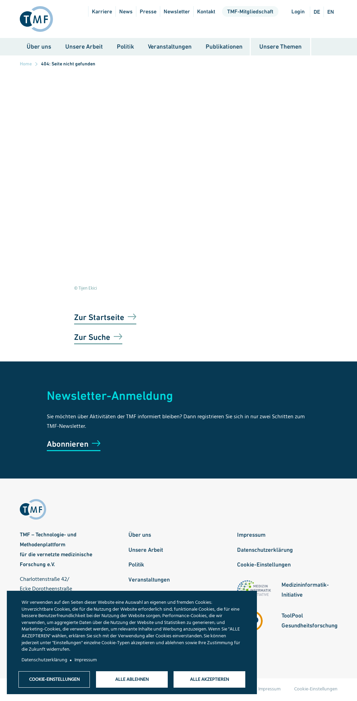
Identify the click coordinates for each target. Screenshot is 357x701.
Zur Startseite (99, 317)
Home (26, 64)
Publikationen (224, 47)
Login (298, 11)
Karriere (102, 11)
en (330, 12)
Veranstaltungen (170, 47)
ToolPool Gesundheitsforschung (310, 621)
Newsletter (177, 11)
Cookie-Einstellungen (264, 565)
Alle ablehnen (132, 679)
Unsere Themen (280, 47)
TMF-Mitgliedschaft (250, 11)
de (317, 12)
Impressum (251, 535)
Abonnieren (67, 444)
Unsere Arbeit (84, 47)
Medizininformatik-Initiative (305, 590)
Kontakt (206, 11)
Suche (324, 47)
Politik (125, 47)
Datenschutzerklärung (265, 550)
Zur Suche (92, 337)
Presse (148, 11)
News (126, 11)
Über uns (39, 47)
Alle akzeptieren (209, 679)
